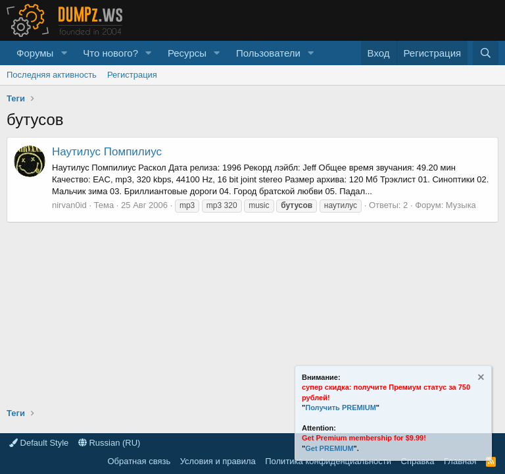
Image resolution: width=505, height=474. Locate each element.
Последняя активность (52, 75)
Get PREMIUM (329, 448)
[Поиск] (485, 53)
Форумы (34, 53)
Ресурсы (187, 53)
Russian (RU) (109, 443)
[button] (64, 53)
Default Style (38, 443)
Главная (460, 461)
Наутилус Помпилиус (107, 151)
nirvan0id (69, 205)
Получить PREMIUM (340, 407)
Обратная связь (138, 461)
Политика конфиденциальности (328, 461)
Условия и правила (218, 461)
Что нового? (110, 53)
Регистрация (132, 75)
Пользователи (268, 53)
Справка (418, 461)
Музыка (461, 205)
